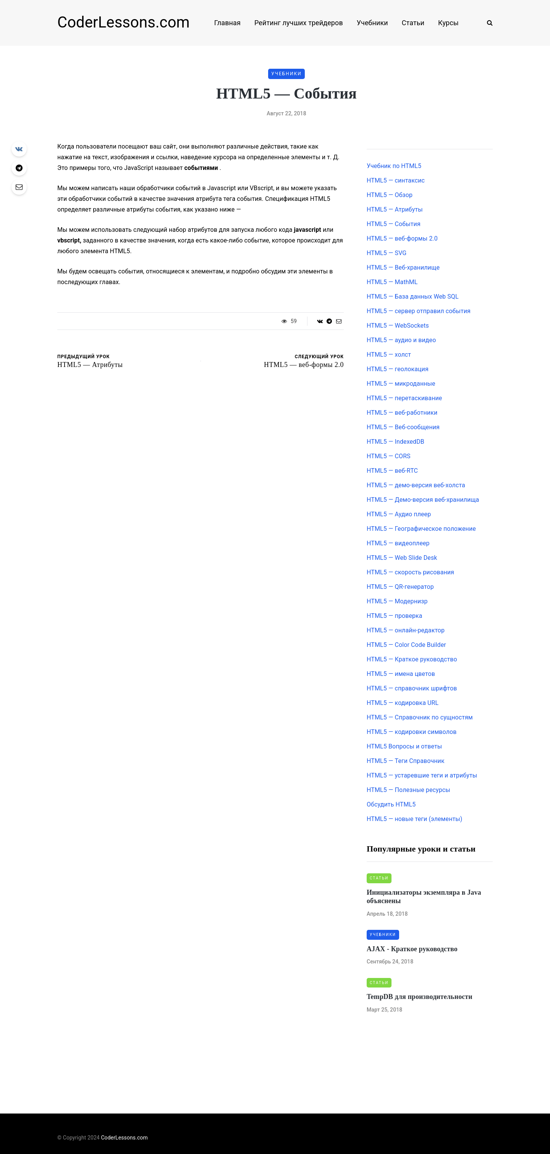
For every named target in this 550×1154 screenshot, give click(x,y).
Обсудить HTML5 (391, 804)
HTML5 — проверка (394, 615)
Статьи (413, 23)
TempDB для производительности (419, 996)
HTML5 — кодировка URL (402, 702)
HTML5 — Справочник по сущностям (420, 717)
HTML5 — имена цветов (401, 673)
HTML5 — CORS (389, 456)
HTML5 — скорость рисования (410, 572)
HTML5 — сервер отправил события (419, 311)
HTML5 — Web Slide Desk (402, 557)
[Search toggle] (487, 22)
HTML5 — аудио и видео (401, 340)
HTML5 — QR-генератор (400, 586)
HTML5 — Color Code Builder (406, 644)
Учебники (372, 23)
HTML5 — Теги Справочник (406, 760)
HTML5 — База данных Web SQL (413, 296)
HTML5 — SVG (386, 253)
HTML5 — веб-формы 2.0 (402, 238)
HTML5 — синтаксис (396, 180)
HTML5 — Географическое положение (421, 528)
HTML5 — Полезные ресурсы (408, 790)
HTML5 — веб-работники (402, 412)
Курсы (448, 23)
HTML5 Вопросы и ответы (404, 746)
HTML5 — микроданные (401, 383)
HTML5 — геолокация (398, 369)
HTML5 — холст (389, 354)
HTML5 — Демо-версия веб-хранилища (423, 499)
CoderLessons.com (123, 22)
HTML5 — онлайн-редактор (406, 630)
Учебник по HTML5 (394, 166)
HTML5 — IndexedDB (395, 441)
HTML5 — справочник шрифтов (412, 688)
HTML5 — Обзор (389, 195)
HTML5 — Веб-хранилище (403, 267)
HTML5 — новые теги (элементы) (414, 819)
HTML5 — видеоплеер (398, 543)
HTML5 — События (394, 224)
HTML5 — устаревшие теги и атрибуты (422, 775)
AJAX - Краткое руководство (412, 949)
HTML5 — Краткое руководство (412, 659)
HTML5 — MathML (392, 282)
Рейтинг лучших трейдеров (298, 23)
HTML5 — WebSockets (398, 325)
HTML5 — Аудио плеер (399, 514)
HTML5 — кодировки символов (412, 731)
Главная (227, 23)
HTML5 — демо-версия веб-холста (416, 485)
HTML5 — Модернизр (397, 601)
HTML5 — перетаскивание (404, 398)
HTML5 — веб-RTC (392, 470)
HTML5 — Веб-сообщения (403, 427)
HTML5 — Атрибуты (395, 209)
